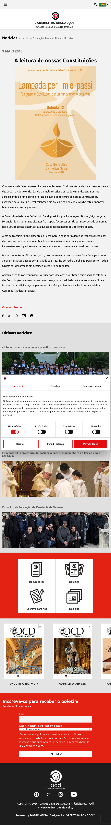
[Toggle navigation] (5, 4)
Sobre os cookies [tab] (92, 386)
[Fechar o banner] (107, 378)
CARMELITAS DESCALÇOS (55, 22)
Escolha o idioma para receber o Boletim (40, 725)
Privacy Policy (46, 807)
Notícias (68, 38)
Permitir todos (90, 444)
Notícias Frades (54, 38)
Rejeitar (20, 444)
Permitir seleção (55, 444)
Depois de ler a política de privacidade (41, 734)
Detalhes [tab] (55, 386)
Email (22, 714)
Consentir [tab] (19, 386)
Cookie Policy (65, 807)
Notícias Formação (33, 38)
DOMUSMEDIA (39, 815)
